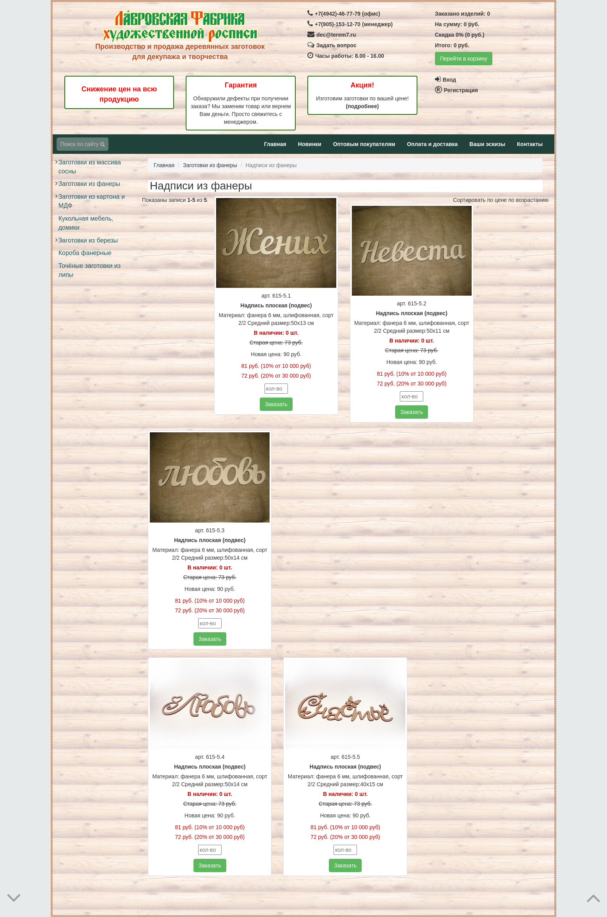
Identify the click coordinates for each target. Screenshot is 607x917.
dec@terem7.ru (331, 35)
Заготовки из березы (88, 240)
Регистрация (456, 90)
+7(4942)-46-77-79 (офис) (343, 14)
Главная (275, 144)
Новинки (309, 144)
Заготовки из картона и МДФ (92, 201)
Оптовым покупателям (364, 144)
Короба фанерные (85, 253)
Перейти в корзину (463, 58)
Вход (445, 80)
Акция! (362, 85)
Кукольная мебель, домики (86, 223)
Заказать (276, 404)
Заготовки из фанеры (89, 183)
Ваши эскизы (487, 144)
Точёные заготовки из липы (90, 270)
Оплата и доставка (432, 144)
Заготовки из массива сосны (90, 167)
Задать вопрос (332, 45)
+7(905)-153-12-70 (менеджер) (350, 24)
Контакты (530, 144)
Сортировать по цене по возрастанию (500, 200)
